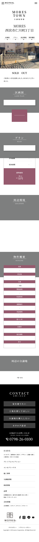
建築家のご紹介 (15, 454)
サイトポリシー (13, 527)
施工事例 (7, 473)
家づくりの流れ (14, 457)
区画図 (7, 37)
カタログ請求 (19, 425)
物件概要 (32, 37)
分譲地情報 (7, 479)
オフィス (18, 506)
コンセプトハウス (10, 467)
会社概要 (6, 506)
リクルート (25, 506)
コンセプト (6, 454)
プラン (15, 37)
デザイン (23, 454)
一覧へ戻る (19, 377)
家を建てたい (19, 403)
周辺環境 (24, 37)
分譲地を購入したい (19, 418)
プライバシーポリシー (25, 527)
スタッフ (12, 506)
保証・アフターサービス (10, 497)
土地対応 (6, 457)
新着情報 (7, 485)
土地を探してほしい (19, 411)
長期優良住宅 (8, 495)
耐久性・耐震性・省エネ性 (20, 495)
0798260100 (21, 439)
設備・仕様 (30, 454)
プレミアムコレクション (12, 461)
